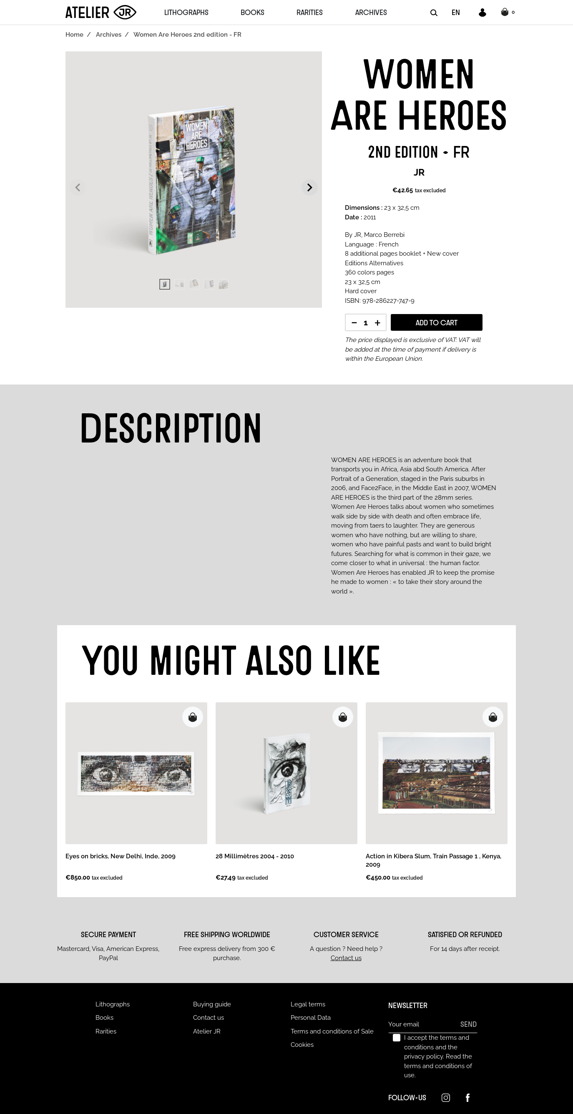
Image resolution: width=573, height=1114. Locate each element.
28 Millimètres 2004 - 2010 (255, 856)
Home (74, 34)
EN (456, 12)
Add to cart (436, 322)
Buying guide (212, 1004)
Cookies (302, 1045)
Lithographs (113, 1004)
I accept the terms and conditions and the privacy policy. (438, 1056)
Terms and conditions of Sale (332, 1031)
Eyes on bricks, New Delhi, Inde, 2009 (120, 856)
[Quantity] (365, 323)
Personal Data (311, 1017)
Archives (108, 34)
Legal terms (308, 1004)
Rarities (106, 1031)
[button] (509, 12)
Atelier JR (207, 1031)
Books (104, 1017)
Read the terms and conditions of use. (438, 1066)
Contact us (346, 958)
